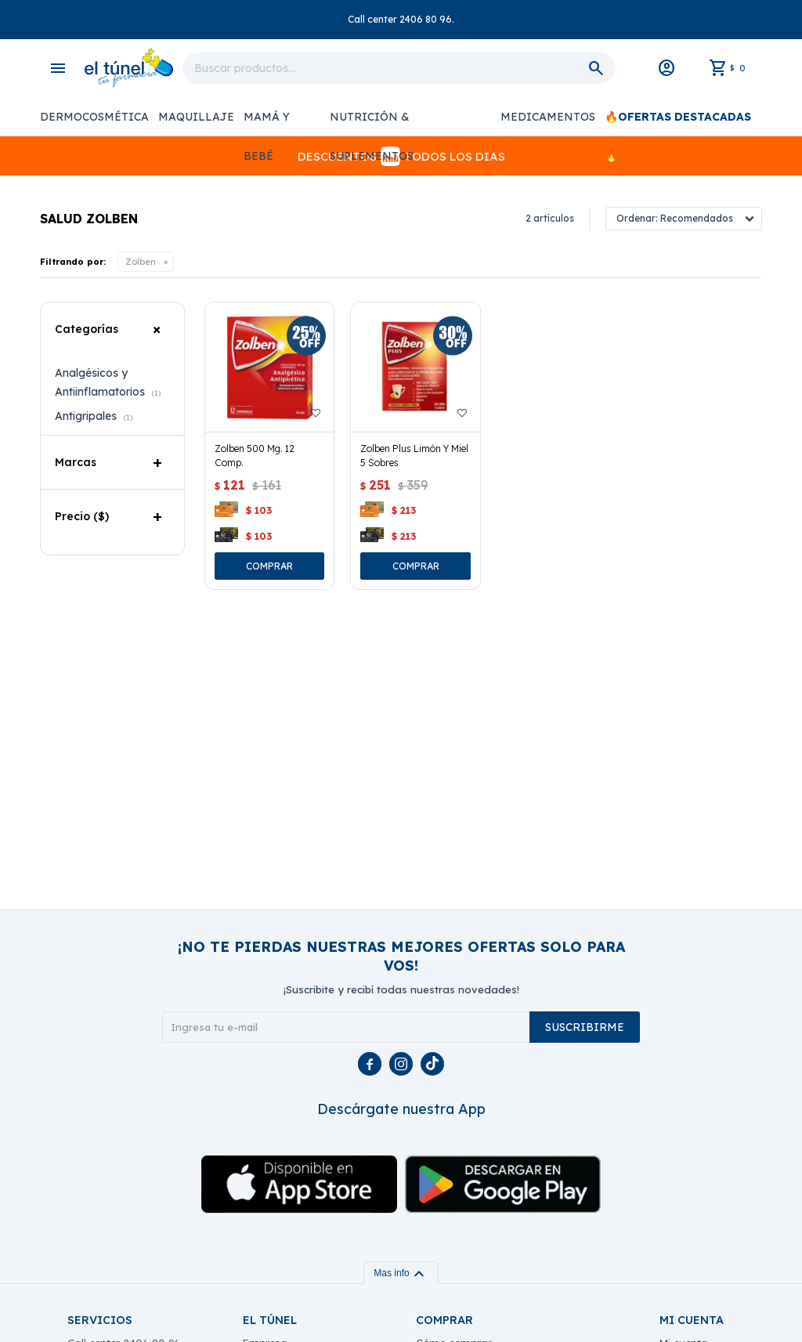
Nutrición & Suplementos (372, 123)
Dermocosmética (94, 117)
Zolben (140, 261)
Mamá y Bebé (267, 123)
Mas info (401, 1273)
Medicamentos (547, 117)
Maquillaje (196, 117)
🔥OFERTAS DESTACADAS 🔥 (678, 123)
